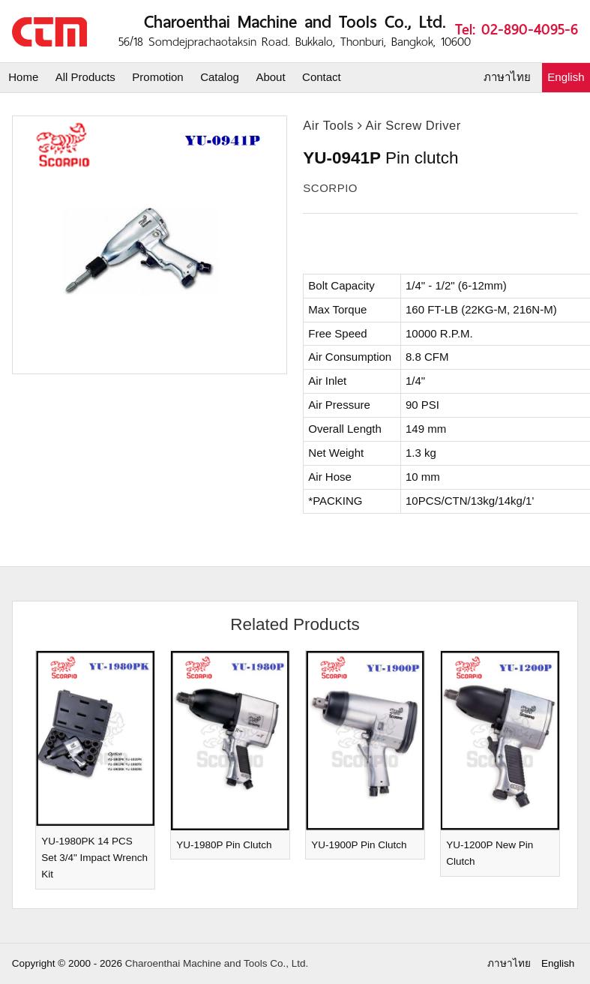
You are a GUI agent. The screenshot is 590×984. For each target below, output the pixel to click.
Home (23, 76)
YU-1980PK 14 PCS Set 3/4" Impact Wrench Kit (94, 858)
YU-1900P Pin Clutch (358, 844)
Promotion (157, 76)
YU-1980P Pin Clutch (223, 844)
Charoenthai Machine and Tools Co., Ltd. (216, 963)
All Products (85, 76)
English (565, 76)
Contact (321, 76)
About (270, 76)
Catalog (219, 76)
